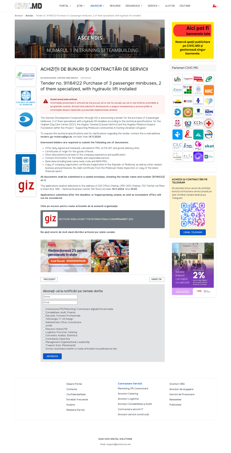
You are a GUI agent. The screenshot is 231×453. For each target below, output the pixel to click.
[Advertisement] (25, 256)
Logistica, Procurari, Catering (61, 332)
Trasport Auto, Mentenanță (60, 345)
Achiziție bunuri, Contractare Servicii (59, 78)
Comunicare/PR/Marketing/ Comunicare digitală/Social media (79, 309)
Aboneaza (52, 356)
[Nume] (60, 297)
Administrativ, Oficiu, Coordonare (63, 322)
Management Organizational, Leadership (68, 342)
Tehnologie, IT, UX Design (59, 318)
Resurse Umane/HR (56, 328)
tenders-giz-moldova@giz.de (56, 136)
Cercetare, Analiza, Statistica (61, 335)
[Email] (60, 302)
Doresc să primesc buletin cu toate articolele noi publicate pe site (81, 348)
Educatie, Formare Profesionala (63, 315)
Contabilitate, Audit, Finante (60, 312)
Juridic (49, 325)
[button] (65, 6)
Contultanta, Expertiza (58, 338)
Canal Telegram (193, 232)
